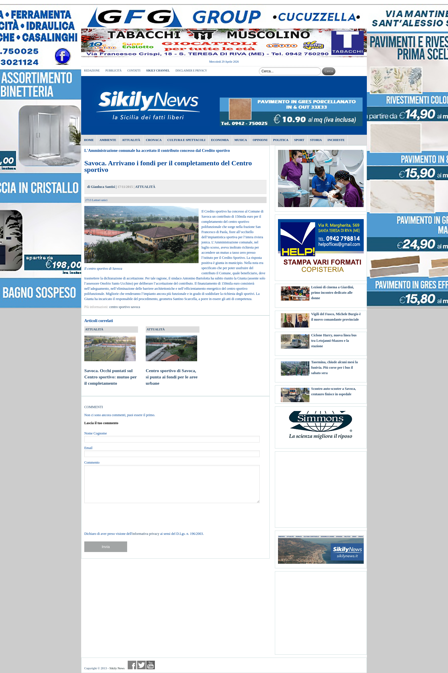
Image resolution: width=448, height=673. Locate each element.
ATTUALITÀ (145, 187)
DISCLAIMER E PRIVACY (191, 70)
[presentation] (127, 517)
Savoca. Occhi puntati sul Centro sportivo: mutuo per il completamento (110, 371)
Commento (91, 462)
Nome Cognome (95, 433)
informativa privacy (145, 534)
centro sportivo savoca (124, 307)
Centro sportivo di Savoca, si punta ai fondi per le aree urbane (171, 371)
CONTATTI (133, 70)
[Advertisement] (321, 487)
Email (88, 448)
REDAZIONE (92, 70)
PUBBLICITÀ (113, 70)
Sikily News (117, 668)
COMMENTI (93, 407)
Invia (106, 547)
